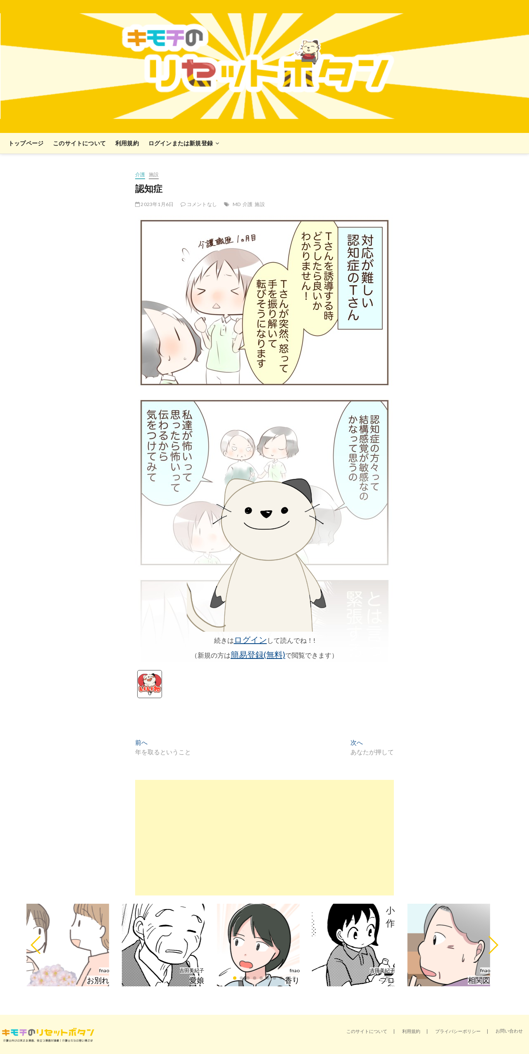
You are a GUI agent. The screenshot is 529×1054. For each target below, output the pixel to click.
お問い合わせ (509, 1030)
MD (237, 204)
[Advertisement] (264, 837)
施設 (154, 174)
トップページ (25, 143)
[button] (36, 945)
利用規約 (127, 143)
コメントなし (199, 204)
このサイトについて (79, 143)
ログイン (250, 639)
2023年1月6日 (154, 204)
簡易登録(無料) (258, 654)
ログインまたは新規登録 (180, 143)
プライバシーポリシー (458, 1031)
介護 (140, 174)
